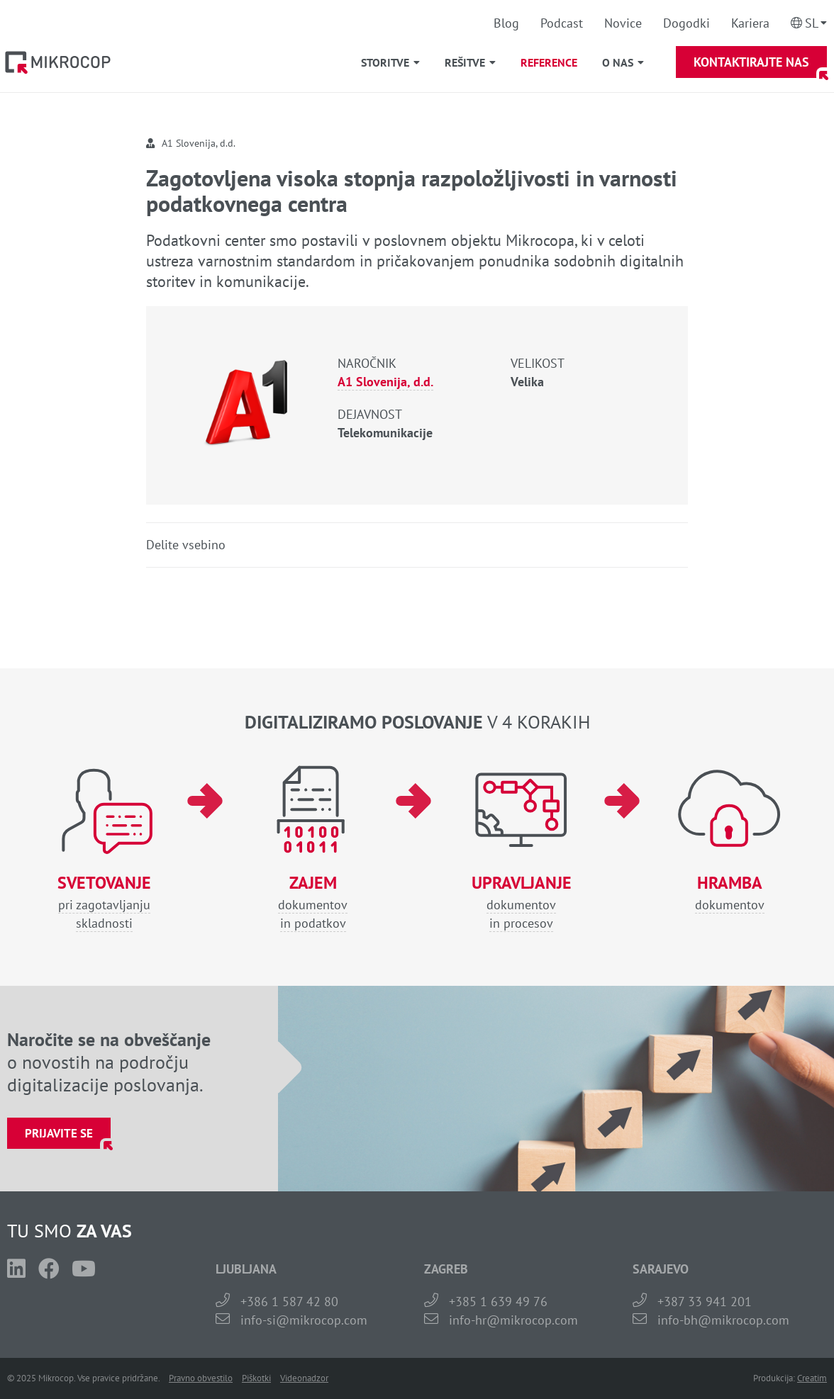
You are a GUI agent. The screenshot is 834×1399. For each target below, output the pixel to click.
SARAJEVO (661, 1269)
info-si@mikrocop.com (303, 1320)
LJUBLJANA (246, 1269)
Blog (506, 23)
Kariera (750, 23)
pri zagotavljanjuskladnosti (104, 902)
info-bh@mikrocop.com (723, 1320)
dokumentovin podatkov (313, 902)
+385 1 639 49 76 (498, 1301)
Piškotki (256, 1378)
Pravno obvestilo (201, 1378)
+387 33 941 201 (704, 1301)
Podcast (561, 23)
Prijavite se (59, 1133)
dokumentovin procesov (521, 902)
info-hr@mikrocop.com (513, 1320)
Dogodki (686, 23)
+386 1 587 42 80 (289, 1301)
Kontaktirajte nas (751, 62)
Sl (811, 23)
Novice (623, 23)
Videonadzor (304, 1378)
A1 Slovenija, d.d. (385, 381)
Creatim (812, 1378)
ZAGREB (446, 1269)
